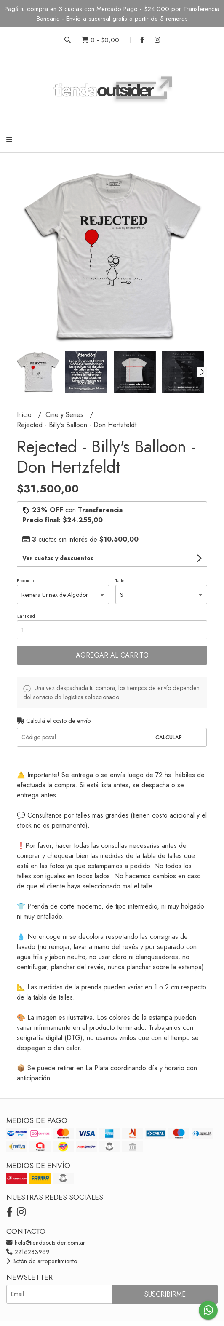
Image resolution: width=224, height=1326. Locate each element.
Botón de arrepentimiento (41, 1261)
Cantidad (26, 615)
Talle (120, 580)
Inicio (25, 415)
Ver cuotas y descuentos (57, 558)
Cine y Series (65, 415)
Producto (25, 580)
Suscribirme (165, 1294)
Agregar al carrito (112, 655)
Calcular (168, 737)
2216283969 (28, 1252)
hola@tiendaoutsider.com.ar (45, 1242)
